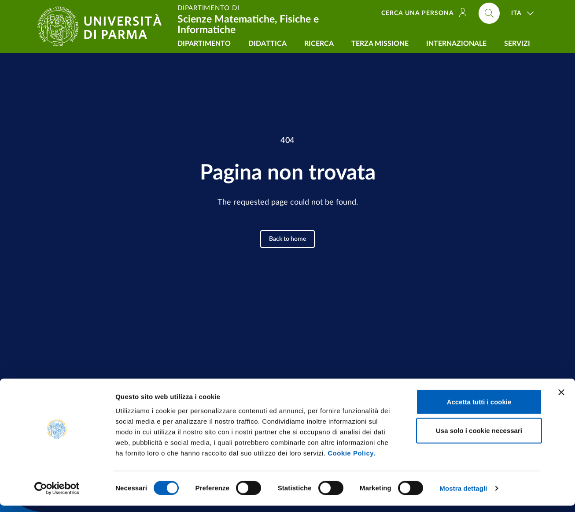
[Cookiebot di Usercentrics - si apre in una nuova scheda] (57, 494)
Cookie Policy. (351, 459)
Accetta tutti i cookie (479, 407)
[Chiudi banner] (561, 398)
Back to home (287, 239)
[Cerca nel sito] (489, 13)
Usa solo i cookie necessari (479, 437)
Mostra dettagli (463, 494)
